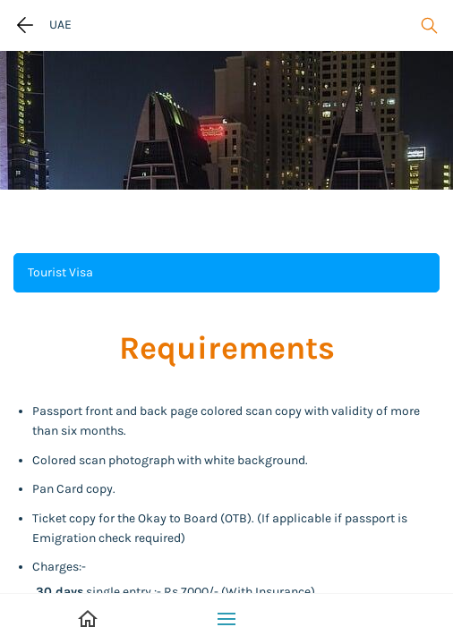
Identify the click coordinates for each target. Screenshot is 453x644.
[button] (226, 272)
